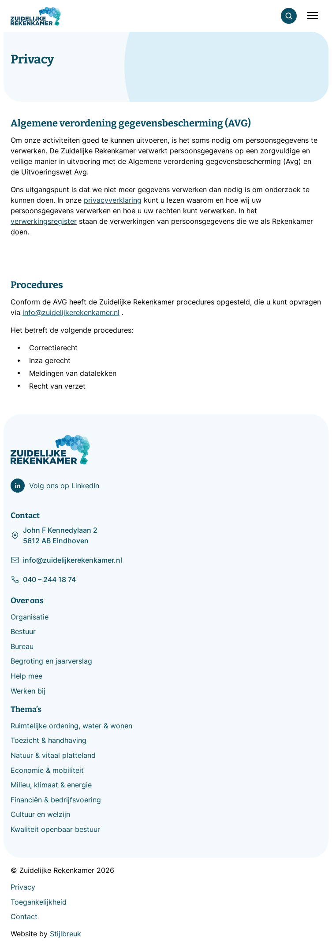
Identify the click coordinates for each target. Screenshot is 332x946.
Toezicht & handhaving (48, 740)
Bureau (22, 646)
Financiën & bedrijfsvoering (56, 799)
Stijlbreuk (65, 933)
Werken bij (28, 690)
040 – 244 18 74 (43, 579)
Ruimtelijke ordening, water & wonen (71, 725)
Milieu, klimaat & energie (51, 784)
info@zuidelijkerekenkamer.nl (66, 560)
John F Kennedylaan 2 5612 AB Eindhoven (54, 535)
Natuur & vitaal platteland (53, 755)
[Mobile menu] (312, 15)
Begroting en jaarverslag (51, 661)
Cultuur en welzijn (40, 814)
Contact (24, 916)
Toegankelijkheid (39, 902)
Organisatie (29, 616)
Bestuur (23, 631)
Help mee (26, 675)
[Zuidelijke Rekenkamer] (36, 16)
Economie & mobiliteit (47, 770)
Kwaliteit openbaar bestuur (55, 829)
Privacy (23, 887)
